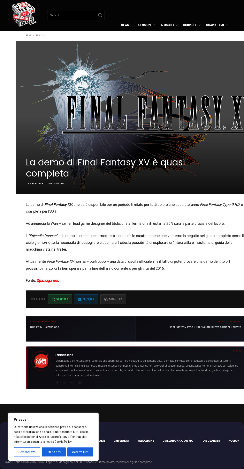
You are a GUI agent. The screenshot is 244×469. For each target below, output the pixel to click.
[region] (53, 437)
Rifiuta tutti (54, 452)
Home (29, 35)
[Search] (100, 15)
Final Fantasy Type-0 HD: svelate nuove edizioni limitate (205, 327)
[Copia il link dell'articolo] (113, 299)
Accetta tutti (80, 452)
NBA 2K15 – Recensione (44, 327)
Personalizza (27, 452)
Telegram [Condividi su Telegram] (86, 299)
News (39, 35)
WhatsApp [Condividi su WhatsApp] (60, 299)
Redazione (36, 183)
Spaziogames (48, 280)
